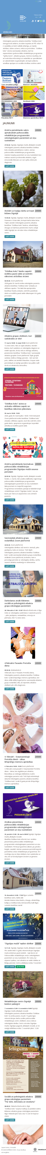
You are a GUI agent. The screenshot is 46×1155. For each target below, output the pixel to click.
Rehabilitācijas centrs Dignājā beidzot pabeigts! (18, 1002)
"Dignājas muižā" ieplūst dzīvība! (19, 943)
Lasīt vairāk (9, 166)
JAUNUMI (38, 130)
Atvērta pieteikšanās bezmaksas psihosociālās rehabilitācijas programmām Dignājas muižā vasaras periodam (21, 468)
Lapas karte (5, 1147)
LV (36, 1)
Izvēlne (23, 19)
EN (40, 1)
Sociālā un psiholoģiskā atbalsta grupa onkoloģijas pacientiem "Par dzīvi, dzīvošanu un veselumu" (20, 1099)
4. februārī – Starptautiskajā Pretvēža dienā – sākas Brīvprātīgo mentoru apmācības (19, 759)
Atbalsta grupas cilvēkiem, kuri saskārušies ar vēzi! (18, 337)
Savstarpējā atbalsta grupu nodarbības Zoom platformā (17, 539)
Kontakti (13, 1147)
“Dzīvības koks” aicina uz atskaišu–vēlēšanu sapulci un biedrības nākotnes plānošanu (18, 406)
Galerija (20, 966)
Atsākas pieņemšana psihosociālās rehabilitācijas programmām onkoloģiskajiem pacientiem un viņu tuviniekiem (18, 826)
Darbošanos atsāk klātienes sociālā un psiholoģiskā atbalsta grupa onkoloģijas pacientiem (19, 603)
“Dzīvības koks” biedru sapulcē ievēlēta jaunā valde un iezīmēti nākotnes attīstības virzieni (18, 274)
